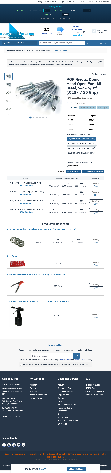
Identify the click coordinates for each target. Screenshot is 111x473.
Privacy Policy (65, 360)
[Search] (87, 43)
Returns (61, 398)
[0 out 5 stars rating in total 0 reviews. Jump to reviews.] (76, 103)
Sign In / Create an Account (98, 2)
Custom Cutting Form (94, 391)
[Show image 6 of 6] (46, 117)
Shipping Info (63, 395)
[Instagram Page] (14, 445)
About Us (81, 2)
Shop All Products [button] (14, 43)
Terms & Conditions (38, 395)
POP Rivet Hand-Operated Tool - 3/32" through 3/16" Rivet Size (36, 274)
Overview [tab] (72, 107)
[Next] (60, 96)
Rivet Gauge (12, 256)
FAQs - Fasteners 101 (67, 405)
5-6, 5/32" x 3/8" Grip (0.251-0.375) (81, 153)
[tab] (103, 107)
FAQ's (62, 2)
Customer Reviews (65, 391)
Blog (40, 2)
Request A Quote (92, 385)
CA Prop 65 (62, 424)
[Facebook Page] (4, 445)
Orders (33, 388)
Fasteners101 (50, 2)
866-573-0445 (77, 29)
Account (33, 385)
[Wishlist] (101, 43)
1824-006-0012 (27, 194)
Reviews (70, 2)
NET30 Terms (91, 388)
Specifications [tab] (87, 107)
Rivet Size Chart (73, 171)
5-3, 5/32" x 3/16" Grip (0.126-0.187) (82, 144)
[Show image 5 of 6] (43, 117)
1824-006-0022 (27, 203)
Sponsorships (63, 417)
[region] (33, 96)
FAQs (60, 401)
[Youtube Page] (19, 445)
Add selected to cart (76, 469)
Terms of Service (80, 360)
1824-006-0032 (27, 212)
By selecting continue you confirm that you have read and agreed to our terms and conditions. (55, 365)
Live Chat (77, 35)
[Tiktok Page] (23, 445)
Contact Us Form (65, 388)
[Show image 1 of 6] (30, 117)
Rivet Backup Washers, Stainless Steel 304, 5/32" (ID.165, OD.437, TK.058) (41, 229)
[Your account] (106, 43)
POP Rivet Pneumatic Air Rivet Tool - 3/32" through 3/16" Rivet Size (38, 301)
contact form (15, 417)
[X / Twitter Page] (9, 445)
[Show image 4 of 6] (40, 117)
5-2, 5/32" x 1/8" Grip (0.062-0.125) (81, 139)
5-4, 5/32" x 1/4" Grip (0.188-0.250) (81, 148)
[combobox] (62, 43)
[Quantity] (96, 183)
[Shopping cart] (100, 31)
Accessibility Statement (68, 421)
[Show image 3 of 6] (37, 117)
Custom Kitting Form (94, 395)
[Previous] (16, 96)
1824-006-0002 (27, 186)
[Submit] (76, 356)
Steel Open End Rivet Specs (93, 171)
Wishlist (33, 391)
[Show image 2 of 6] (33, 117)
